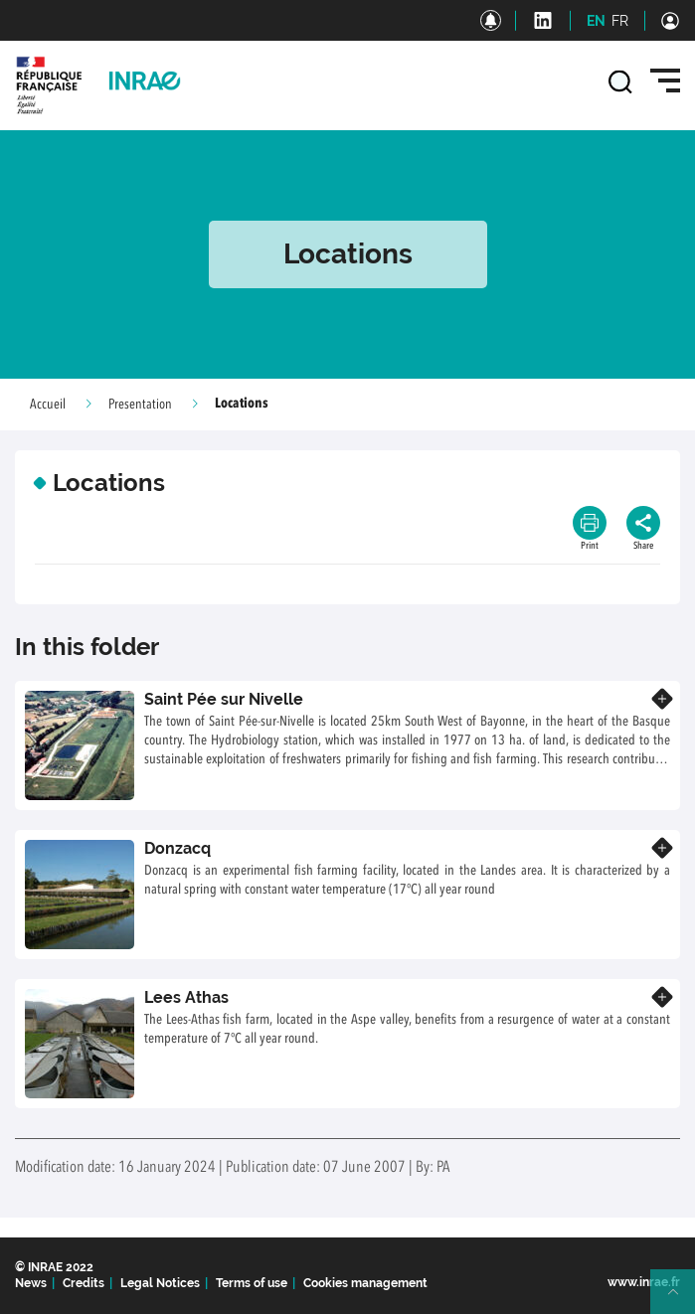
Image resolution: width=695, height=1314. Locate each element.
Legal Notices (160, 1283)
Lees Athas (186, 997)
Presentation (140, 404)
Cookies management (365, 1283)
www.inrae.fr (644, 1282)
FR (619, 21)
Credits (83, 1283)
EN (596, 21)
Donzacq (177, 848)
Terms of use (251, 1283)
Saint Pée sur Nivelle (223, 699)
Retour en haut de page (681, 1300)
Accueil (48, 404)
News (31, 1283)
